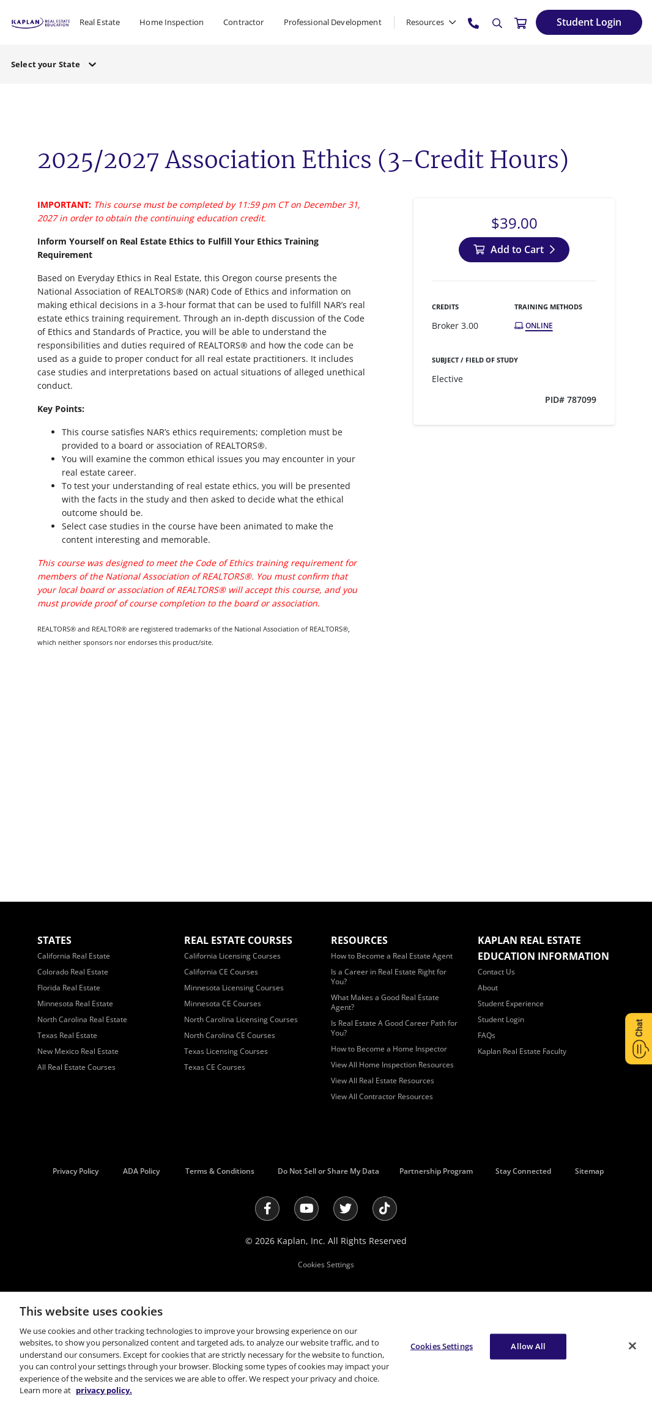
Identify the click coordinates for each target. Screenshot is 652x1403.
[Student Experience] (511, 1003)
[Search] (497, 23)
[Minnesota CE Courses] (222, 1003)
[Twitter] (345, 1208)
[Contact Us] (496, 972)
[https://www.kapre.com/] (41, 22)
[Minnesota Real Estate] (75, 1003)
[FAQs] (486, 1035)
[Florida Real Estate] (68, 987)
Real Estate (100, 22)
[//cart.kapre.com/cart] (520, 23)
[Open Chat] (638, 1038)
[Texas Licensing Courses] (226, 1051)
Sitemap (589, 1171)
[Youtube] (306, 1208)
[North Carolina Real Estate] (82, 1019)
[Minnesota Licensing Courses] (234, 987)
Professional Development (333, 22)
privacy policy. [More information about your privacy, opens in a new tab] (104, 1390)
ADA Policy (141, 1171)
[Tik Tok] (384, 1208)
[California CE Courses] (221, 972)
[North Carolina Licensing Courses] (241, 1019)
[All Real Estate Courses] (76, 1067)
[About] (488, 987)
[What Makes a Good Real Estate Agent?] (385, 1002)
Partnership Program (436, 1171)
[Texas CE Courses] (214, 1067)
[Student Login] (589, 22)
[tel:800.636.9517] (474, 23)
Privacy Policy (75, 1171)
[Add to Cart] (514, 249)
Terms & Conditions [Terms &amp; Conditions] (219, 1171)
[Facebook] (267, 1208)
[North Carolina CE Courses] (229, 1035)
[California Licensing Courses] (232, 956)
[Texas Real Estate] (67, 1035)
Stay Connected (523, 1171)
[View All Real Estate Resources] (382, 1080)
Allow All (528, 1346)
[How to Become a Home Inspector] (389, 1049)
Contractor (243, 22)
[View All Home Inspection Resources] (392, 1064)
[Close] (632, 1345)
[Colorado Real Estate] (72, 972)
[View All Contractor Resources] (382, 1096)
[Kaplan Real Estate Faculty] (522, 1051)
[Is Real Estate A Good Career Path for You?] (394, 1028)
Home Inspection (171, 22)
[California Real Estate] (73, 956)
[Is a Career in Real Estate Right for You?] (388, 977)
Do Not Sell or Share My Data (328, 1171)
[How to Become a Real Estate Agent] (392, 956)
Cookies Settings (326, 1264)
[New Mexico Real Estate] (78, 1051)
